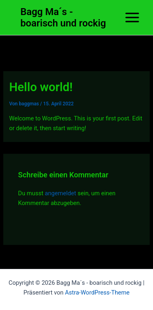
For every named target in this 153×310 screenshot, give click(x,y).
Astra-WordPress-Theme (97, 292)
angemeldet (60, 193)
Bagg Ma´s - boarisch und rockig (63, 17)
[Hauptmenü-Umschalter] (132, 17)
